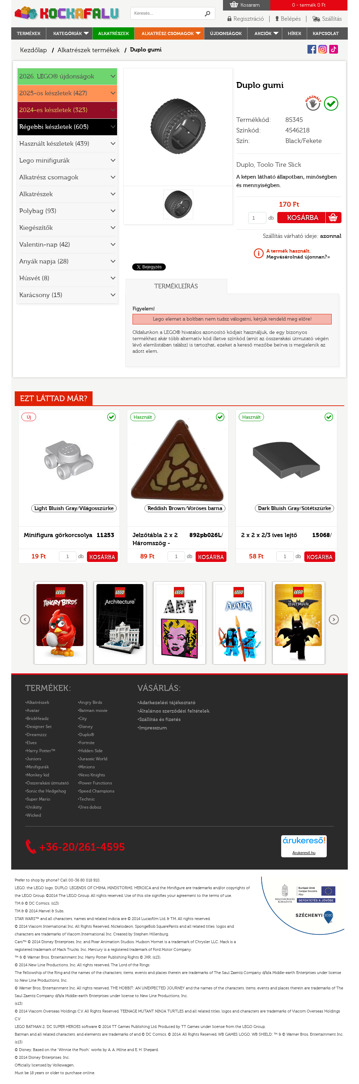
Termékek (28, 33)
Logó (67, 13)
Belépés (291, 19)
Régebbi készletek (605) (54, 127)
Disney (86, 726)
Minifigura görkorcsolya (58, 535)
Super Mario (38, 799)
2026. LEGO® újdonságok (56, 76)
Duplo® (86, 734)
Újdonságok (226, 33)
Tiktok (333, 49)
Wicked (34, 815)
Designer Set (39, 726)
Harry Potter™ (41, 750)
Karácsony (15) (40, 295)
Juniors (34, 758)
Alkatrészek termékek (88, 50)
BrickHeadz (38, 718)
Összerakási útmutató (48, 783)
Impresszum (153, 728)
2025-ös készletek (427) (53, 93)
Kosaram (250, 5)
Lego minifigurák (44, 160)
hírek (294, 33)
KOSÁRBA (314, 217)
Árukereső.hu (303, 853)
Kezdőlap (33, 50)
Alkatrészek (113, 33)
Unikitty (34, 807)
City (83, 718)
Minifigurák (38, 766)
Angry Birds (90, 702)
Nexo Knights (92, 775)
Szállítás (332, 19)
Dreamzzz (37, 734)
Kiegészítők (36, 228)
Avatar (33, 710)
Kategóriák (67, 33)
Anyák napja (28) (44, 261)
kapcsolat (326, 33)
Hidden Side (91, 750)
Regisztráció (248, 19)
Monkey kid (38, 775)
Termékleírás (176, 286)
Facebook (311, 49)
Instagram (322, 49)
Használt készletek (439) (54, 143)
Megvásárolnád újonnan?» (298, 254)
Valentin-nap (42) (44, 244)
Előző (25, 620)
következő (333, 620)
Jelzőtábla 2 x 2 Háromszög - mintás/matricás (156, 543)
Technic (87, 799)
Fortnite (87, 742)
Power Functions (95, 783)
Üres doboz (90, 807)
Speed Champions (96, 791)
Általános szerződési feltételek (174, 711)
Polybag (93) (37, 211)
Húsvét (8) (34, 278)
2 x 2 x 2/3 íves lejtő (269, 535)
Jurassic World (93, 758)
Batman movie (93, 710)
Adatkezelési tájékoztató (167, 703)
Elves (31, 742)
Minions (87, 766)
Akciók (263, 33)
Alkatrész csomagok (168, 33)
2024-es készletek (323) (53, 110)
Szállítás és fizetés (160, 719)
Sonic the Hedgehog (46, 791)
